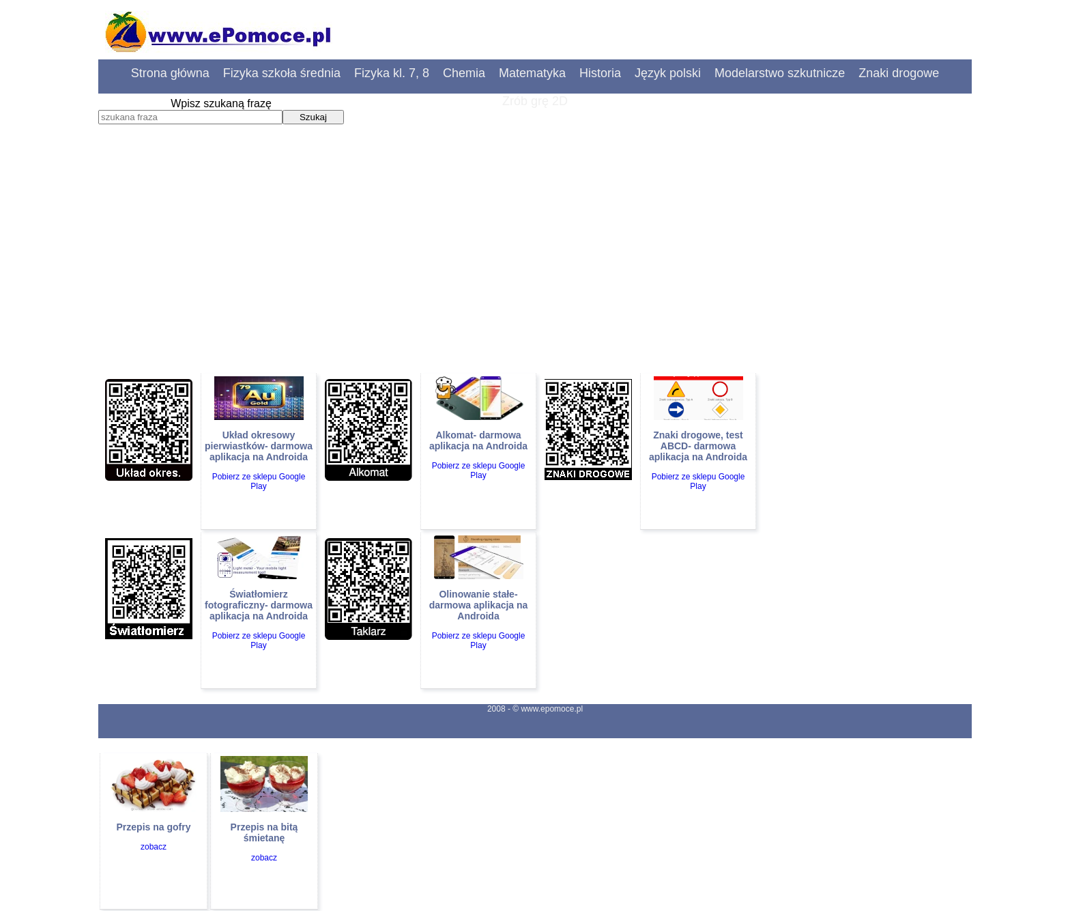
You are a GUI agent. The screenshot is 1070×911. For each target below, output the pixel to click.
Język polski (668, 73)
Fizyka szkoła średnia (282, 73)
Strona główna (170, 73)
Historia (600, 73)
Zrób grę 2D (535, 101)
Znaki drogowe (898, 73)
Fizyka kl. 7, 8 (391, 73)
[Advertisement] (535, 269)
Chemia (464, 73)
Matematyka (532, 73)
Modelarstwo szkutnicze (779, 73)
